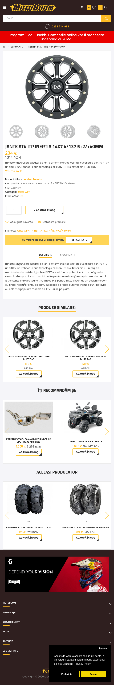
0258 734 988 (60, 26)
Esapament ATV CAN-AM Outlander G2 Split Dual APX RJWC (28, 440)
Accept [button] (93, 674)
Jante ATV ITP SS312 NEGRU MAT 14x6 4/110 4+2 (85, 357)
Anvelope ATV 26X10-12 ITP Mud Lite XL (28, 527)
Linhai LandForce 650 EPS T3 (85, 441)
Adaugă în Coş (45, 210)
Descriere (45, 255)
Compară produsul (54, 222)
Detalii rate (79, 239)
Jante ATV (24, 192)
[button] (107, 349)
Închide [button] (103, 648)
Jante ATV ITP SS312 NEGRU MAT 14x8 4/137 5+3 (29, 357)
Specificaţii (67, 255)
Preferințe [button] (66, 674)
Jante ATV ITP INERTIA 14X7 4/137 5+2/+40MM (38, 46)
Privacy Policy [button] (83, 663)
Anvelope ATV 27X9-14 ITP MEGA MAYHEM (85, 527)
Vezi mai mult (13, 171)
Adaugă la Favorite (21, 222)
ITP (21, 196)
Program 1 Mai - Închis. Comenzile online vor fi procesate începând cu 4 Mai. (57, 37)
